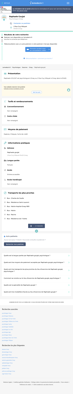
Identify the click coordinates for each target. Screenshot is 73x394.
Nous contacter (65, 382)
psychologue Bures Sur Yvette (9, 337)
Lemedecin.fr (7, 67)
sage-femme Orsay (6, 373)
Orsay (31, 67)
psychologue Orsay (6, 313)
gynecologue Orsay (7, 354)
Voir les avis (36, 92)
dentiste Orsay (5, 349)
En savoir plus (22, 11)
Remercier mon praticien (15, 244)
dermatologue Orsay (7, 352)
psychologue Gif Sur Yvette (9, 318)
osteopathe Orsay (6, 365)
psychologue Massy (7, 335)
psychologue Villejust (7, 340)
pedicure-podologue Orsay (8, 371)
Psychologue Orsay (16, 19)
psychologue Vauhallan (7, 327)
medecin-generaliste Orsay (8, 360)
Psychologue (16, 67)
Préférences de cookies (25, 384)
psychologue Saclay (7, 324)
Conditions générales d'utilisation (22, 382)
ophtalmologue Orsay (7, 363)
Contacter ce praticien (20, 23)
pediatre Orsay (5, 368)
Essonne (24, 67)
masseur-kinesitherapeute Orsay (10, 357)
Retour (7, 3)
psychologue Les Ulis (7, 329)
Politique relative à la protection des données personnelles (45, 382)
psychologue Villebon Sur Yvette (10, 321)
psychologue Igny (6, 332)
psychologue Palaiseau (7, 316)
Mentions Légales (7, 382)
